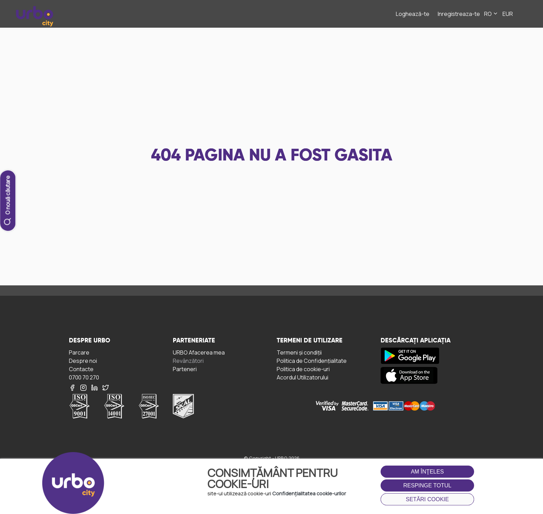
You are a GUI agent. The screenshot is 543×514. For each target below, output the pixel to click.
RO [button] (491, 14)
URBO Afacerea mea (199, 352)
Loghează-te (412, 14)
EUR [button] (507, 14)
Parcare (79, 352)
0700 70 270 (84, 377)
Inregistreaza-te (459, 14)
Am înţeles (427, 472)
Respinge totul (427, 485)
